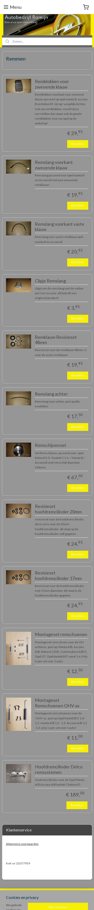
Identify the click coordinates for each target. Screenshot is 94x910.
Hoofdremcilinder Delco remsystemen (58, 769)
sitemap (64, 892)
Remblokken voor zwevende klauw (52, 84)
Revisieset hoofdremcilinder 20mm (58, 509)
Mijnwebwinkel (62, 900)
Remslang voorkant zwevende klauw (54, 165)
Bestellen (77, 144)
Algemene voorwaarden (22, 844)
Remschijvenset (50, 445)
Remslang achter (51, 394)
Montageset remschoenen (61, 634)
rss (73, 892)
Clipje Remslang (50, 280)
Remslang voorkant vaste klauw (59, 226)
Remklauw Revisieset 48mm (56, 340)
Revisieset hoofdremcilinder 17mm (58, 575)
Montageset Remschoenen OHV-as (57, 703)
